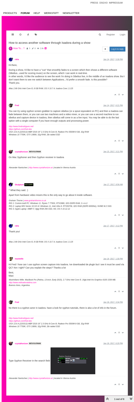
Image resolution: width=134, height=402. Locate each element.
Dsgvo (103, 2)
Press (94, 2)
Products (10, 13)
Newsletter (71, 13)
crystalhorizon (21, 152)
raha (17, 59)
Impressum (116, 2)
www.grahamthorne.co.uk (35, 200)
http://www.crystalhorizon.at (40, 167)
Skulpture (19, 185)
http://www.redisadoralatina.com (22, 282)
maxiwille (19, 259)
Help (37, 13)
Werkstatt (51, 13)
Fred (17, 105)
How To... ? (19, 48)
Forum (25, 13)
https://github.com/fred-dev (20, 129)
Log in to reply (117, 49)
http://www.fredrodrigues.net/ (21, 126)
